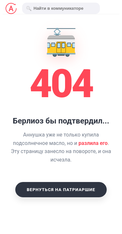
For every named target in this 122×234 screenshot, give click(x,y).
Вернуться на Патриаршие (61, 189)
